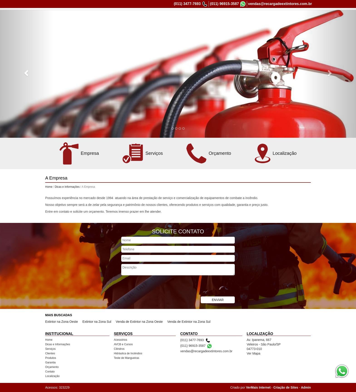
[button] (26, 73)
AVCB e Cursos (123, 344)
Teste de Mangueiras (126, 358)
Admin (306, 387)
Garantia (244, 18)
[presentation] (155, 286)
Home (143, 18)
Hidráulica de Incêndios (128, 353)
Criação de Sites (285, 387)
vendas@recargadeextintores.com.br (280, 4)
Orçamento (263, 18)
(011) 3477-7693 (187, 4)
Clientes (210, 18)
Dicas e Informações (167, 18)
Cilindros (119, 348)
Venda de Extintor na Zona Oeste (139, 321)
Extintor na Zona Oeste (61, 321)
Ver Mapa (253, 353)
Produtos (227, 18)
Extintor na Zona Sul (96, 321)
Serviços (193, 18)
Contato (282, 18)
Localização (301, 18)
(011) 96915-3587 (224, 4)
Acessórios (120, 339)
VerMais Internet (258, 387)
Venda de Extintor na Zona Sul (188, 321)
